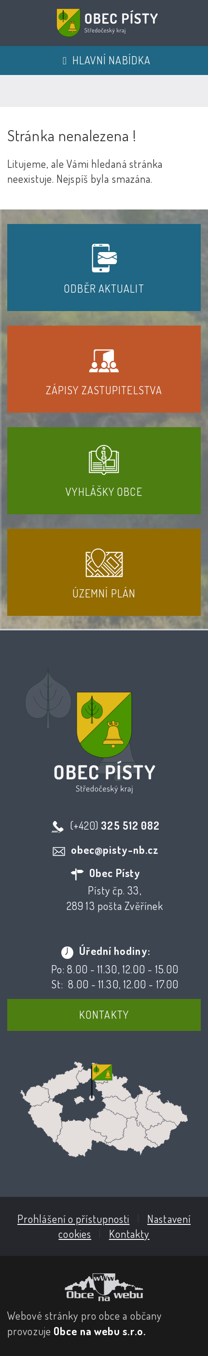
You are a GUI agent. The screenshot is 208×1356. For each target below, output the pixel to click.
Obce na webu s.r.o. (100, 1331)
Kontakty (104, 1014)
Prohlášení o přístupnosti (73, 1218)
